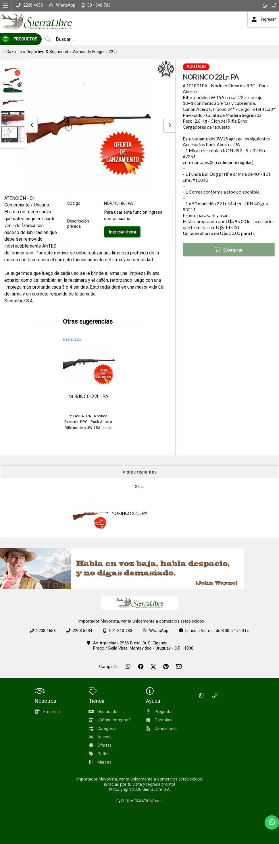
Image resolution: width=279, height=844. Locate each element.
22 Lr (113, 51)
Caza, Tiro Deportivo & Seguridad (37, 51)
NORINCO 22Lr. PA (129, 513)
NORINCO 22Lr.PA (88, 396)
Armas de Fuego (88, 51)
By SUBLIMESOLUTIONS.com (139, 801)
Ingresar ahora (122, 231)
